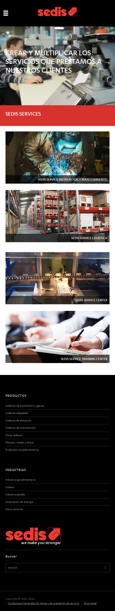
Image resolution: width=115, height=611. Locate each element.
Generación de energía (19, 502)
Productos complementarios (22, 449)
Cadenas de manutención (20, 427)
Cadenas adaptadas (16, 413)
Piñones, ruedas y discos (19, 442)
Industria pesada (15, 494)
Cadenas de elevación (18, 420)
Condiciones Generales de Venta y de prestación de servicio (43, 603)
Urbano (9, 487)
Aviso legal (90, 603)
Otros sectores (14, 509)
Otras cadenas (13, 435)
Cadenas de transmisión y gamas (24, 405)
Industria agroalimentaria (20, 479)
